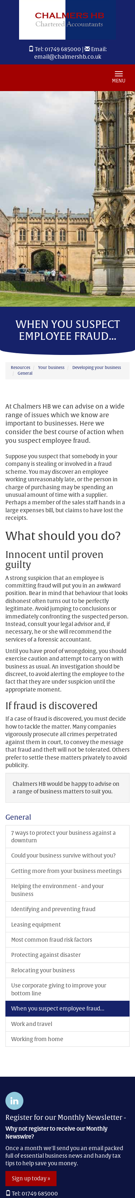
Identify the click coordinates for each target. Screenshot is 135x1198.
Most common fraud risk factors (51, 939)
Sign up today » (31, 1178)
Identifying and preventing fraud (53, 909)
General (25, 373)
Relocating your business (43, 970)
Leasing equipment (36, 924)
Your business (51, 367)
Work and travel (31, 1024)
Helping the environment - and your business (57, 889)
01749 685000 (63, 49)
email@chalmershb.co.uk (67, 56)
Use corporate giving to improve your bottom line (58, 989)
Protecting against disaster (46, 955)
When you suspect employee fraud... (57, 1008)
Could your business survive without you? (63, 855)
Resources (20, 367)
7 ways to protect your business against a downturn (63, 836)
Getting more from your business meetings (66, 871)
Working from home (37, 1039)
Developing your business (96, 367)
